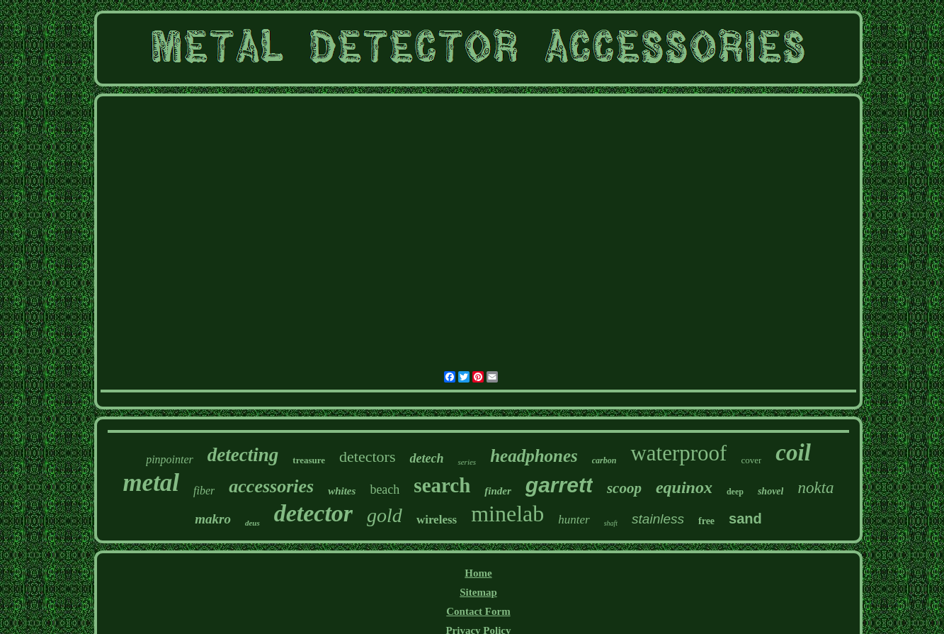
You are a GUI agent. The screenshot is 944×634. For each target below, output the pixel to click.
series (466, 462)
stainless (658, 518)
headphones (534, 455)
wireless (436, 519)
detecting (242, 454)
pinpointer (169, 459)
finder (497, 491)
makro (213, 518)
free (706, 521)
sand (745, 518)
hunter (573, 519)
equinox (684, 487)
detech (426, 458)
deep (735, 492)
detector (313, 513)
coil (792, 452)
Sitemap (478, 592)
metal (151, 483)
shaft (611, 523)
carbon (604, 460)
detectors (367, 456)
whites (342, 491)
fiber (204, 491)
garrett (559, 485)
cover (751, 460)
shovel (771, 491)
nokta (815, 488)
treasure (308, 460)
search (442, 485)
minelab (507, 513)
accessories (271, 486)
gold (384, 515)
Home (478, 573)
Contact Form (478, 611)
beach (384, 489)
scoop (624, 488)
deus (252, 523)
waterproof (678, 453)
